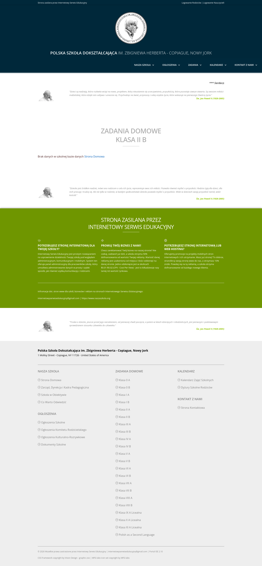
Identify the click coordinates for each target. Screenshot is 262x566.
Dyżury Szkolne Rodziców (195, 387)
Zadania (193, 64)
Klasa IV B (123, 446)
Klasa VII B (123, 490)
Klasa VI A (123, 468)
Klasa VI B (123, 476)
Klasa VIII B (123, 505)
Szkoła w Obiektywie (52, 395)
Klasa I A (122, 395)
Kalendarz (216, 64)
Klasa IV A (123, 439)
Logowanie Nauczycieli (213, 2)
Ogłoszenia (169, 64)
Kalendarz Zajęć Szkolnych (196, 380)
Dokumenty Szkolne (52, 444)
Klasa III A (123, 424)
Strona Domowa (94, 156)
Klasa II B (122, 417)
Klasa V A (122, 454)
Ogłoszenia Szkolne (51, 422)
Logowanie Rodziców (191, 2)
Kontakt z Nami (244, 64)
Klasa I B (122, 402)
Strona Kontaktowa (191, 408)
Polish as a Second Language (135, 535)
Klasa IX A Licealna (128, 512)
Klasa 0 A (122, 380)
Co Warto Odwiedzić (52, 402)
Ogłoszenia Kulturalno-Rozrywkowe (61, 437)
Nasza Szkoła (142, 64)
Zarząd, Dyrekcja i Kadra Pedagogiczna (63, 387)
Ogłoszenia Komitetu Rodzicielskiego (62, 430)
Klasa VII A (123, 483)
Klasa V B (122, 461)
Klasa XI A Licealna (128, 527)
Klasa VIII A (123, 498)
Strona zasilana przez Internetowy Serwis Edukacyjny (62, 2)
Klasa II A (122, 409)
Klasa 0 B (122, 387)
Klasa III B (123, 431)
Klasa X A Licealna (128, 520)
